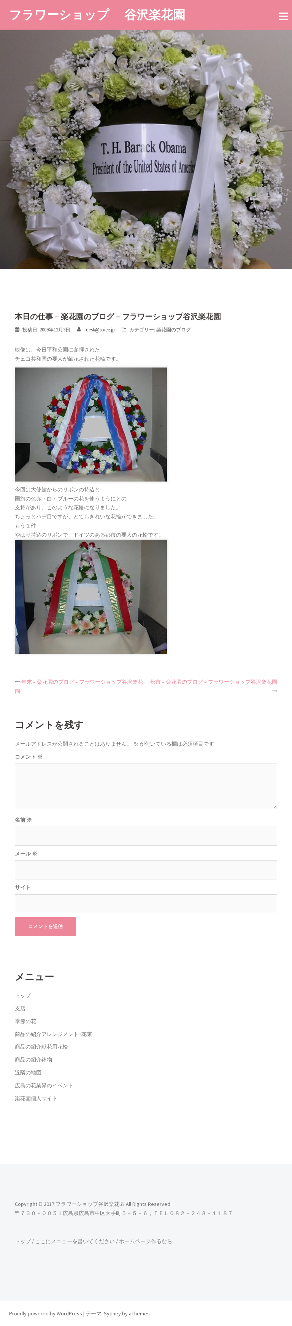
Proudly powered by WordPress (45, 1313)
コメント (29, 756)
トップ (23, 995)
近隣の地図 (28, 1072)
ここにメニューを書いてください (75, 1241)
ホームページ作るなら (145, 1241)
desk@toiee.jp (100, 329)
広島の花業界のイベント (44, 1085)
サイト (23, 887)
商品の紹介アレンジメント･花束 (53, 1034)
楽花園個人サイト (36, 1098)
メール (26, 853)
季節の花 (25, 1021)
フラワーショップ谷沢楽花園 (90, 1204)
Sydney (112, 1313)
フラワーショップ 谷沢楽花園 (97, 15)
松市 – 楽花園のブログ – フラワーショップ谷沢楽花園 (213, 681)
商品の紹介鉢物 (33, 1059)
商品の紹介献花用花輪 (41, 1046)
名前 (23, 819)
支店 (20, 1008)
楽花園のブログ (173, 329)
